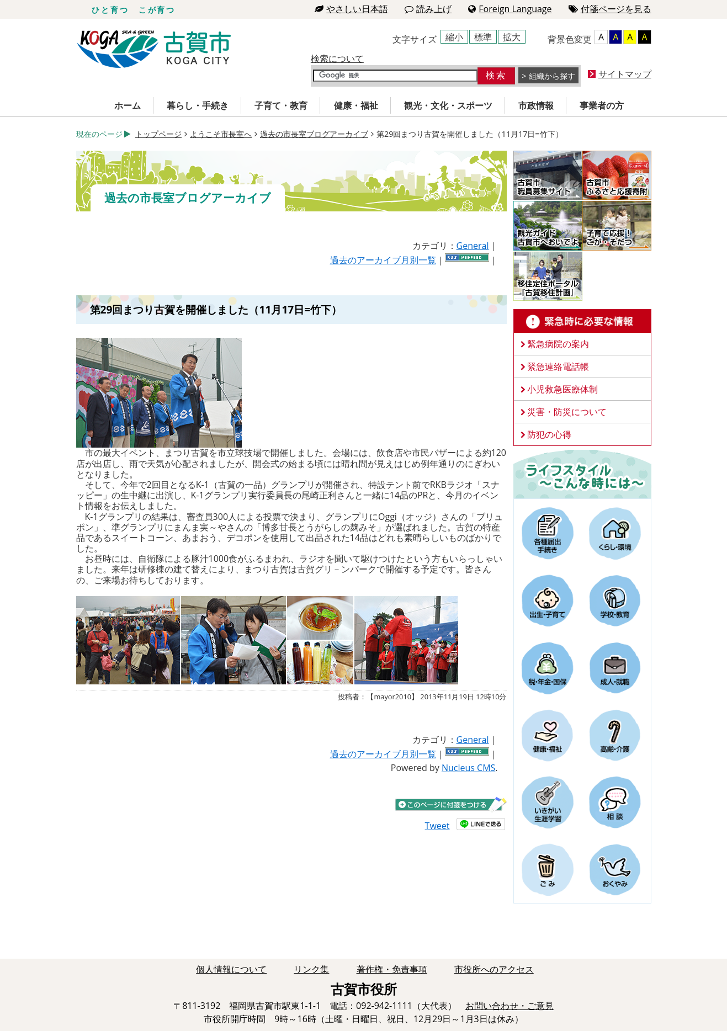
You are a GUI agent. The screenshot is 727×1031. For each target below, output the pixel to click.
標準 (483, 37)
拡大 (512, 37)
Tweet (437, 826)
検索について (337, 58)
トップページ (158, 134)
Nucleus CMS (468, 768)
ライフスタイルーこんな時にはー (582, 473)
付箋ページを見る (610, 9)
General (473, 246)
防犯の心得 (549, 434)
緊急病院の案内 (558, 344)
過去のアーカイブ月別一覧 (383, 260)
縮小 (454, 37)
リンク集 (311, 969)
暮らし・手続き (198, 105)
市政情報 (536, 105)
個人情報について (231, 969)
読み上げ (428, 9)
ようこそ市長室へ (221, 134)
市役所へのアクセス (494, 969)
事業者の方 (602, 105)
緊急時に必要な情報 (582, 321)
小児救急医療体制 (562, 389)
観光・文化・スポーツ (448, 105)
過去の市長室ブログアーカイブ (314, 134)
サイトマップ (624, 74)
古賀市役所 (153, 49)
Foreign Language (509, 9)
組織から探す (552, 76)
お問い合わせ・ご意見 (509, 1006)
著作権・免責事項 (392, 969)
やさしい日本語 (351, 9)
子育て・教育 (280, 105)
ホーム (127, 105)
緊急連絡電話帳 (558, 366)
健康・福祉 (356, 105)
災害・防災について (567, 412)
